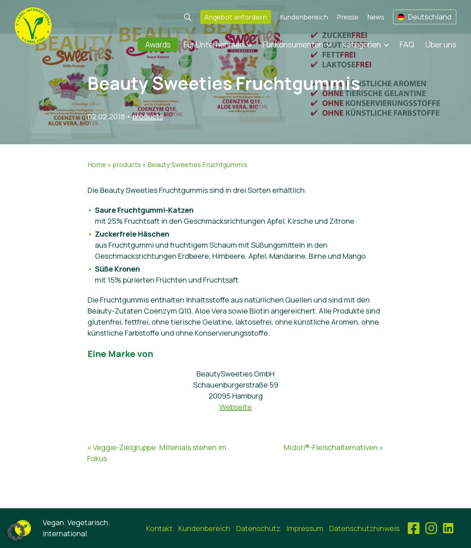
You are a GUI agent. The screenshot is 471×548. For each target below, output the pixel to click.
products (147, 116)
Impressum (304, 528)
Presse (347, 17)
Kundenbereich (304, 17)
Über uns (440, 44)
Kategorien (361, 44)
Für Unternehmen (214, 44)
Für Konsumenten (293, 44)
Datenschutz (258, 528)
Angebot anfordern (236, 17)
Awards (158, 44)
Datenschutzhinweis (364, 528)
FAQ (407, 44)
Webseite (235, 407)
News (375, 17)
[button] (16, 532)
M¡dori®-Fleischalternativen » (333, 447)
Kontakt (159, 528)
